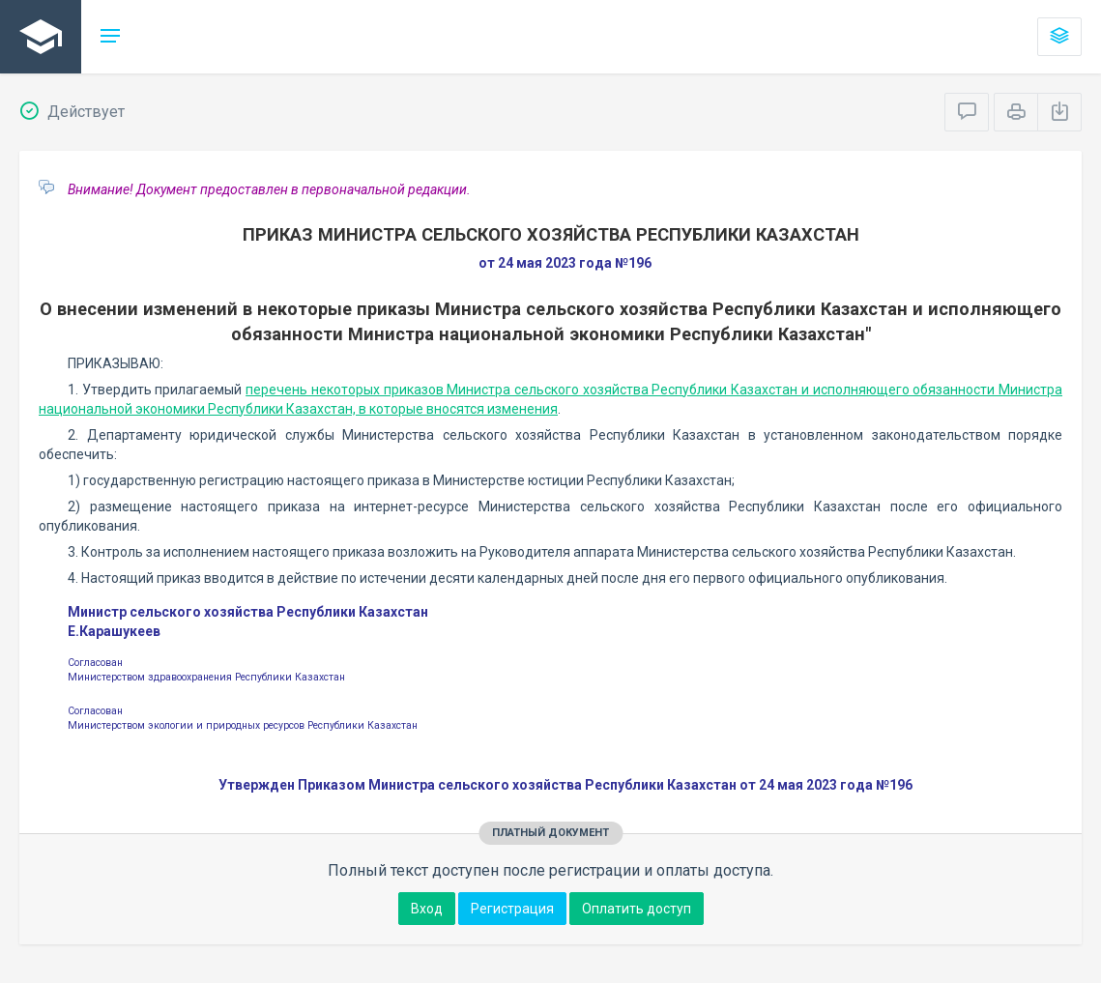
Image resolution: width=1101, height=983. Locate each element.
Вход (427, 908)
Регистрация (512, 908)
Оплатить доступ (636, 908)
